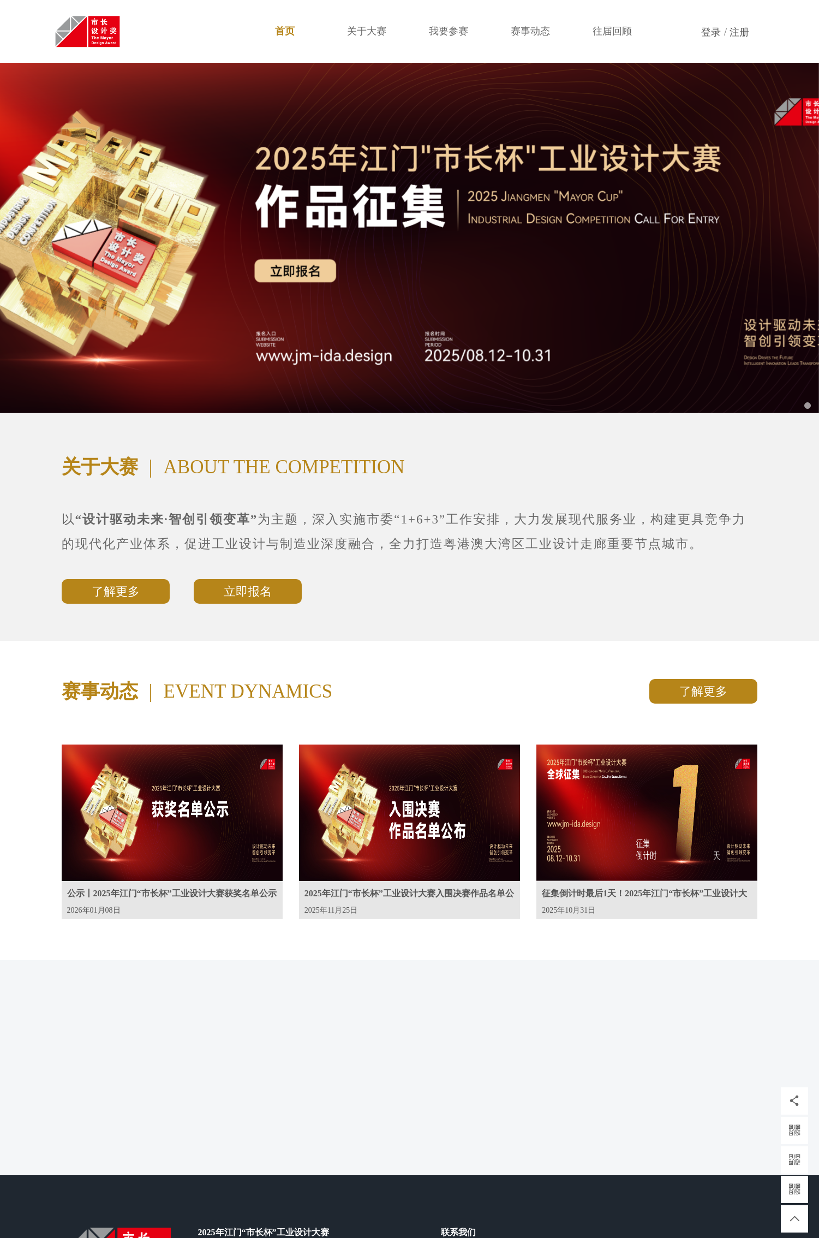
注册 (739, 32)
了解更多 (116, 591)
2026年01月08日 (94, 910)
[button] (61, 238)
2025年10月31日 (568, 910)
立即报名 (248, 591)
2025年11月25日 (330, 910)
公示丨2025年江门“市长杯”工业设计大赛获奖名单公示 (172, 893)
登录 (711, 32)
